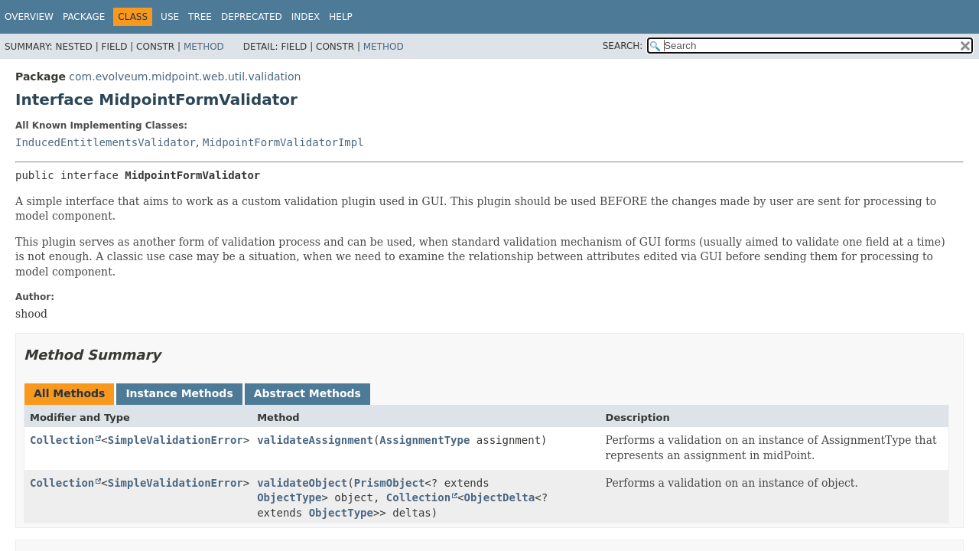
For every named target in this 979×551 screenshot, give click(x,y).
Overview (29, 16)
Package (84, 16)
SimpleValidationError (175, 440)
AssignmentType (424, 440)
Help (341, 16)
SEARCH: (623, 46)
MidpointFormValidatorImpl (283, 142)
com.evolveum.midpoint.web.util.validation (185, 76)
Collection (62, 440)
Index (305, 16)
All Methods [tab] (69, 393)
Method (204, 46)
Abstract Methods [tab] (307, 393)
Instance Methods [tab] (179, 393)
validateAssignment (315, 440)
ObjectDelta (499, 497)
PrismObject (389, 483)
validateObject (302, 483)
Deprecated (251, 16)
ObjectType (289, 497)
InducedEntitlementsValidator (105, 142)
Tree (200, 16)
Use (170, 16)
